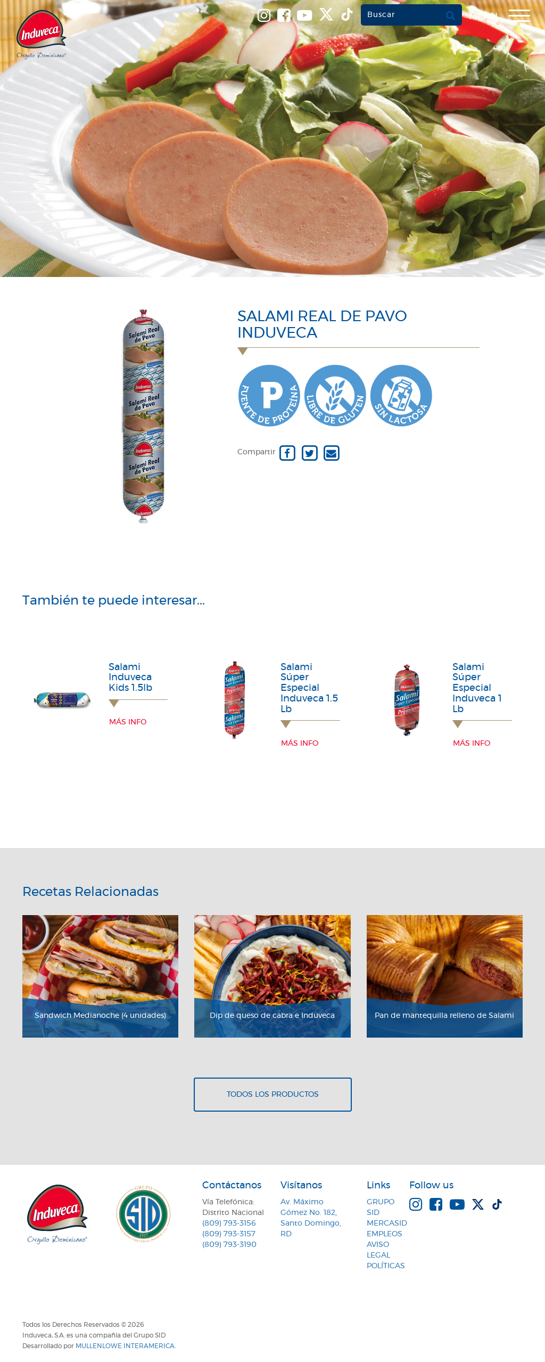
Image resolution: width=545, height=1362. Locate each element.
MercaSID (387, 1223)
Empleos (384, 1234)
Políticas (386, 1266)
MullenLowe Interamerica (125, 1346)
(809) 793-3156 (229, 1223)
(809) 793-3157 (228, 1234)
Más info (127, 722)
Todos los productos (273, 1094)
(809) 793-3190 (229, 1245)
